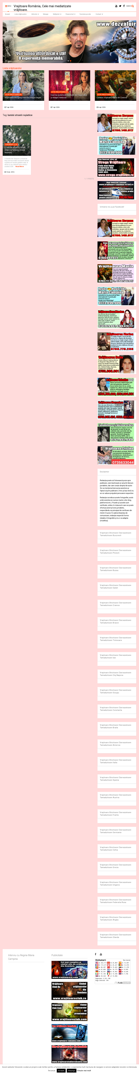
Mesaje (45, 14)
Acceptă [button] (61, 1071)
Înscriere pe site (85, 14)
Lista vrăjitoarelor (21, 14)
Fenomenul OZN (11, 144)
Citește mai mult (84, 1070)
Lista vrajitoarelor (13, 94)
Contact (99, 14)
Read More (19, 166)
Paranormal (70, 14)
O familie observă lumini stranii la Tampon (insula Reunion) (15, 150)
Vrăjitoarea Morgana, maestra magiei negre (23, 97)
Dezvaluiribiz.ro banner (32, 52)
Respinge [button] (71, 1071)
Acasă (7, 14)
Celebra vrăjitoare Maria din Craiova (112, 97)
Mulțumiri (57, 14)
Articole (35, 14)
